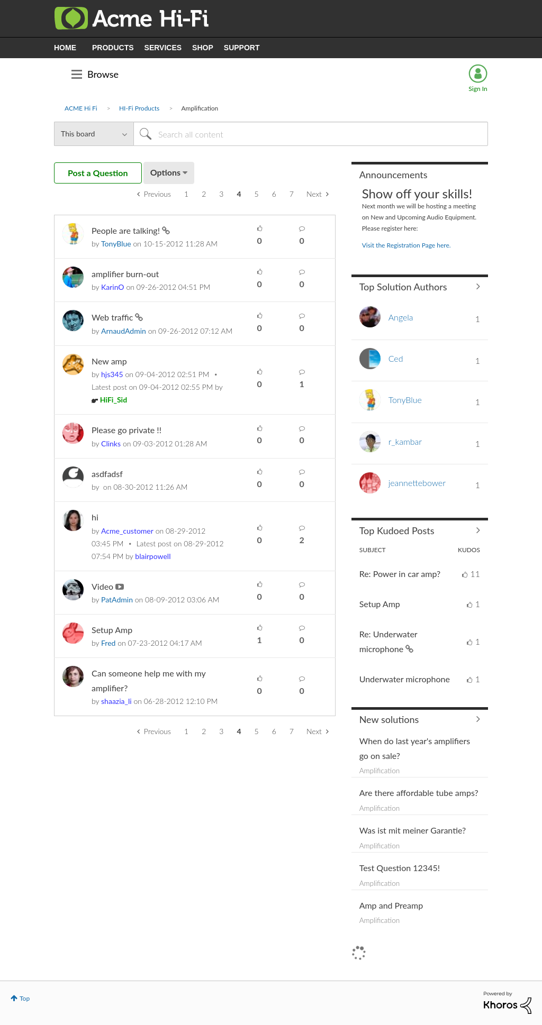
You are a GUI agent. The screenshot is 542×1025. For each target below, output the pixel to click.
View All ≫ (419, 286)
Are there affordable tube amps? (418, 793)
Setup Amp (112, 630)
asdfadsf (107, 474)
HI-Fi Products (139, 108)
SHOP (202, 47)
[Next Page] (318, 194)
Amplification (379, 770)
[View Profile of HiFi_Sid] (113, 399)
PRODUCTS (113, 47)
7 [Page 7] (292, 193)
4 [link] (239, 193)
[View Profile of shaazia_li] (116, 701)
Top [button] (25, 998)
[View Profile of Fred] (108, 642)
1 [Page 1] (186, 193)
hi (95, 517)
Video (103, 586)
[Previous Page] (154, 194)
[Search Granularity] (93, 134)
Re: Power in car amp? (399, 574)
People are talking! (127, 230)
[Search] (310, 134)
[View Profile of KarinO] (112, 286)
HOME (65, 47)
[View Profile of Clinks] (111, 443)
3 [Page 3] (221, 193)
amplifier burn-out (125, 274)
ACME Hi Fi (81, 108)
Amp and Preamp (391, 905)
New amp (109, 361)
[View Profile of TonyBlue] (116, 243)
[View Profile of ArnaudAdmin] (123, 330)
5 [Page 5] (257, 193)
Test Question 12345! (399, 868)
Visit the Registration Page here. (406, 245)
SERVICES (163, 47)
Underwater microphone (404, 679)
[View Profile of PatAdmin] (117, 599)
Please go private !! (126, 430)
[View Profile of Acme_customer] (127, 530)
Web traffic (113, 317)
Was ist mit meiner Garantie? (412, 830)
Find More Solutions (419, 719)
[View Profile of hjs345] (112, 374)
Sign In (477, 89)
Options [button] (165, 172)
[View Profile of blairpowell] (152, 556)
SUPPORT (242, 47)
